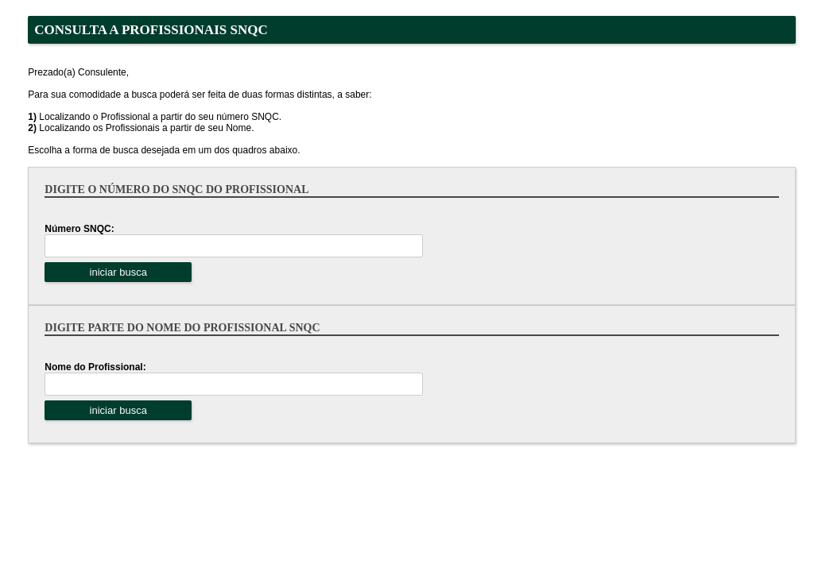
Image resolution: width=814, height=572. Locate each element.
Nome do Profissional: (95, 367)
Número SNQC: (79, 228)
